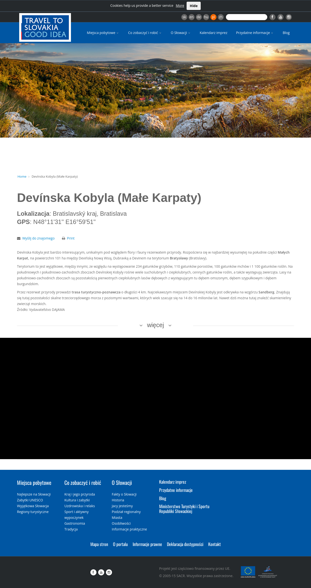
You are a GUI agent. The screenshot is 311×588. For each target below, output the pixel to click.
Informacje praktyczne (129, 529)
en (191, 17)
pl (213, 17)
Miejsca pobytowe (103, 32)
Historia (118, 500)
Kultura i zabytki (77, 500)
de (199, 17)
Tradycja (71, 529)
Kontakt (214, 544)
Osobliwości (121, 523)
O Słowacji (181, 32)
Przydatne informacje (255, 32)
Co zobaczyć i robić (145, 32)
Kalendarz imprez (213, 32)
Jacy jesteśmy (122, 506)
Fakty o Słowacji (124, 494)
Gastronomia (74, 523)
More (180, 5)
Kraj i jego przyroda (79, 494)
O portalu (120, 544)
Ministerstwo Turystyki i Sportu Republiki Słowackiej (184, 508)
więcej (155, 325)
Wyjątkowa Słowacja (33, 506)
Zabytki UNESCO (30, 500)
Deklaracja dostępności (185, 544)
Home (21, 176)
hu (206, 17)
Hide (194, 5)
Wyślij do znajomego (38, 238)
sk (184, 17)
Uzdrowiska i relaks (79, 506)
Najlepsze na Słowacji (34, 494)
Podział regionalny (126, 511)
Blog (286, 32)
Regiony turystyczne (33, 511)
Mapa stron (99, 544)
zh (221, 17)
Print (71, 238)
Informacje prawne (147, 544)
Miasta (117, 517)
